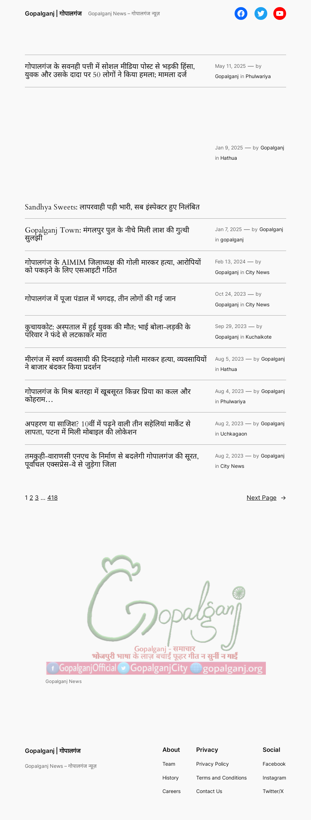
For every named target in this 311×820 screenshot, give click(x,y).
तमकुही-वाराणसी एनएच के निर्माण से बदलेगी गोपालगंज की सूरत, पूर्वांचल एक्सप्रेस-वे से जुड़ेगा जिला (112, 461)
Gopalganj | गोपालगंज (53, 13)
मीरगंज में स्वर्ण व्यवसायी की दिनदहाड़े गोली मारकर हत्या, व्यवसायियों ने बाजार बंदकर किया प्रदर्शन (116, 364)
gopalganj (231, 239)
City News (257, 272)
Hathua (228, 158)
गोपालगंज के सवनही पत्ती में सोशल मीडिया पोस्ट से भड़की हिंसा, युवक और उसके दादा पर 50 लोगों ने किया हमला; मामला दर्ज (110, 71)
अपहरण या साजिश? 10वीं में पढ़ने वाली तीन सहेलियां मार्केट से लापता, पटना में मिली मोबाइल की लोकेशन (108, 428)
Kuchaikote (259, 337)
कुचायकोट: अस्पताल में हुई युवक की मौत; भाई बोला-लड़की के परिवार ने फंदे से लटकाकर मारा (108, 331)
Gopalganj (226, 76)
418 (52, 497)
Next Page (266, 497)
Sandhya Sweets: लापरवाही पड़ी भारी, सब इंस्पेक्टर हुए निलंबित (112, 207)
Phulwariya (258, 76)
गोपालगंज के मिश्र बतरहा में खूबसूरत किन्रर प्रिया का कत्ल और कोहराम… (108, 396)
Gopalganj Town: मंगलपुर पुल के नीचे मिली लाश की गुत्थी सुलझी (107, 234)
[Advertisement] (116, 147)
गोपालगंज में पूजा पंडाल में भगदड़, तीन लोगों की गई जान (100, 299)
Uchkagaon (233, 434)
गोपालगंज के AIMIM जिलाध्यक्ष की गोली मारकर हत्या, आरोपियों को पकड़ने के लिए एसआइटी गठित (113, 267)
